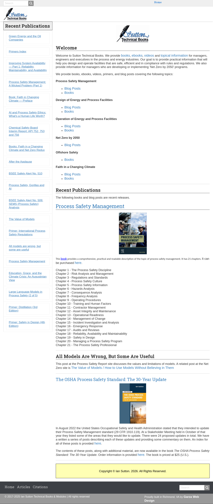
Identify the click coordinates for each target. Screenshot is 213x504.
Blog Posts (72, 88)
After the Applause (20, 161)
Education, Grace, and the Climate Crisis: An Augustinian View (28, 277)
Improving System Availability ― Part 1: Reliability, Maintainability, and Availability (28, 67)
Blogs (185, 14)
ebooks (137, 55)
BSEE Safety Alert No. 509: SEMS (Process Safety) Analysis (26, 204)
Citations (200, 14)
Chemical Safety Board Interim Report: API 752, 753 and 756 (27, 131)
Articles (23, 487)
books (125, 55)
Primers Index (17, 51)
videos (149, 55)
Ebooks (154, 14)
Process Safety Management (90, 206)
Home (158, 2)
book (64, 259)
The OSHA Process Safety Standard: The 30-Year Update (111, 379)
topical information (174, 55)
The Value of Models (22, 219)
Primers (170, 14)
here (78, 263)
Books (139, 14)
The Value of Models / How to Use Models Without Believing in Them (122, 368)
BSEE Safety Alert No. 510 (25, 173)
